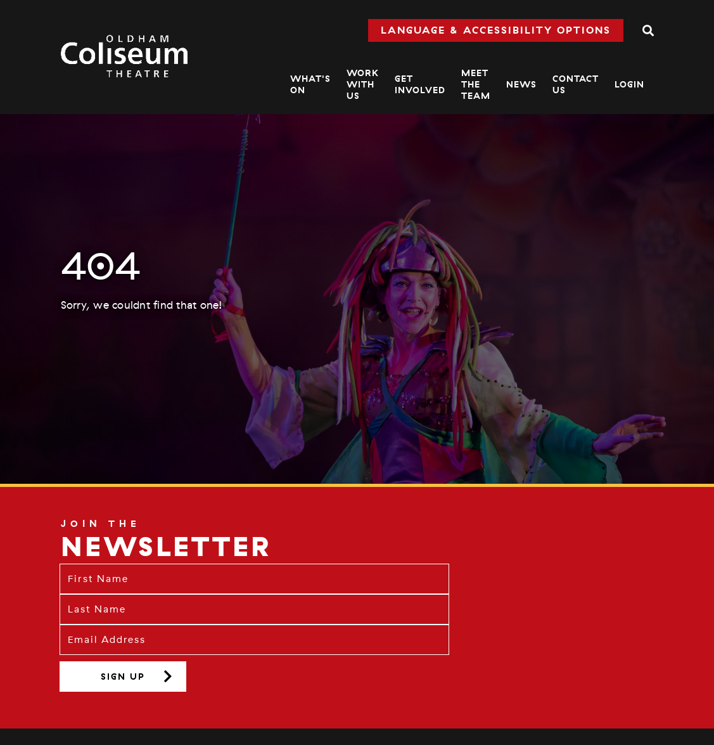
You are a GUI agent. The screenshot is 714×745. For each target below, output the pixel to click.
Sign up (123, 676)
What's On (310, 84)
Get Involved (420, 84)
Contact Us (575, 84)
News (521, 84)
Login (629, 84)
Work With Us (363, 84)
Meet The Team (475, 84)
